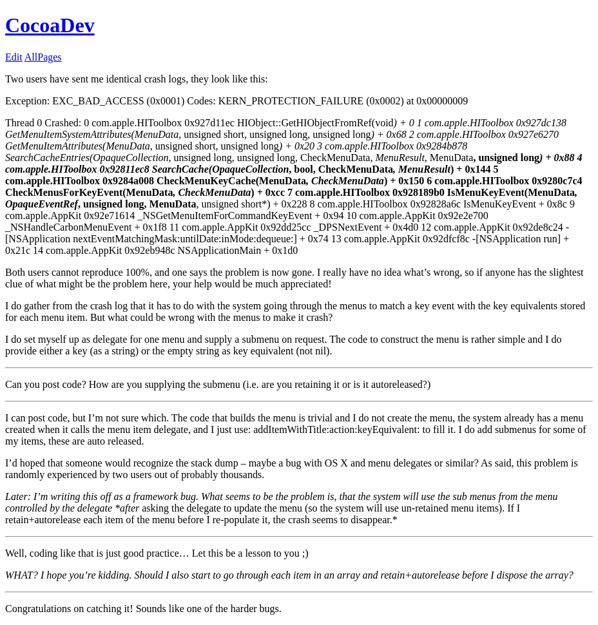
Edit (14, 57)
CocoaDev (50, 25)
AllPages (43, 57)
